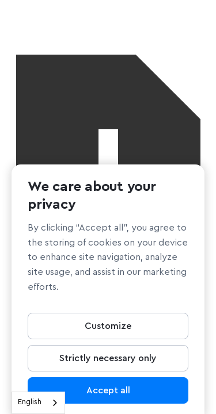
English (29, 402)
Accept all (108, 392)
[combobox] (38, 403)
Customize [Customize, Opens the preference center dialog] (108, 328)
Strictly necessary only (108, 360)
